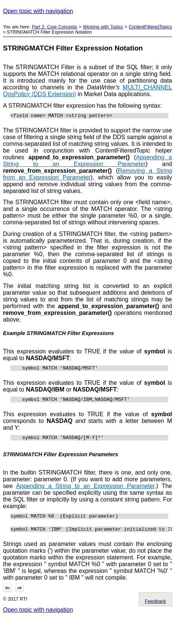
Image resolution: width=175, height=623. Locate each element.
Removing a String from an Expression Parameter (87, 175)
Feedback (155, 608)
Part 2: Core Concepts (54, 27)
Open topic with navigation (38, 11)
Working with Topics (103, 27)
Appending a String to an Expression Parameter (87, 161)
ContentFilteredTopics (150, 27)
